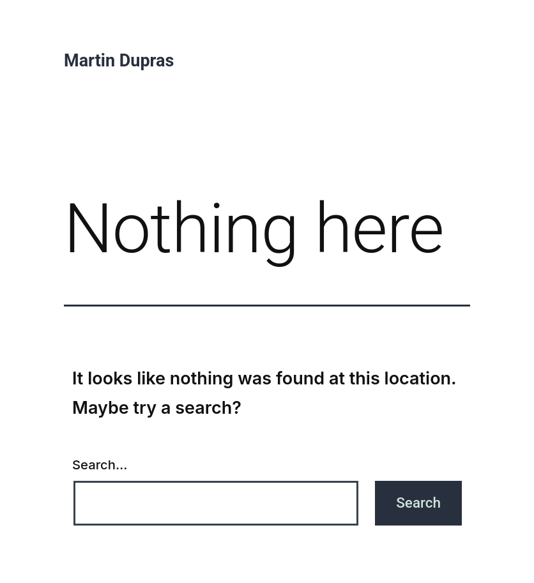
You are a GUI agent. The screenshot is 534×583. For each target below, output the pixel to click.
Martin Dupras (119, 60)
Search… (99, 465)
